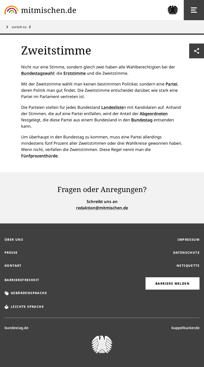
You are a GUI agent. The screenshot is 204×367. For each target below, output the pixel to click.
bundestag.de (16, 327)
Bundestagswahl (37, 73)
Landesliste (112, 107)
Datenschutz (186, 252)
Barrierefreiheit (21, 280)
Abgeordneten (154, 113)
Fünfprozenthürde (39, 155)
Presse (11, 252)
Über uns (13, 239)
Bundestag (141, 119)
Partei (171, 84)
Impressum (188, 239)
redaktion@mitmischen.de (102, 207)
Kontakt (13, 265)
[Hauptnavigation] (194, 10)
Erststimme (74, 73)
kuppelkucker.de (185, 327)
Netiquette (188, 265)
